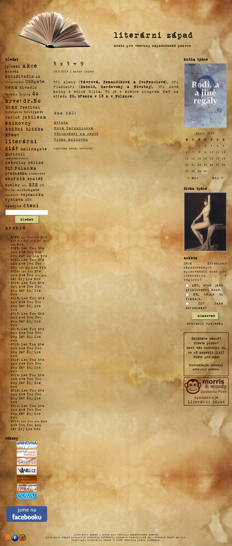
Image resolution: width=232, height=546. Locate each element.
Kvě (22, 252)
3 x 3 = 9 (68, 63)
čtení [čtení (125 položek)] (31, 205)
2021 (15, 259)
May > (217, 178)
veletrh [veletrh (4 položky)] (12, 195)
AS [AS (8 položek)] (38, 76)
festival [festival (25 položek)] (30, 106)
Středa (61, 122)
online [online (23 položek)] (36, 162)
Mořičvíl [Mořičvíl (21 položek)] (15, 154)
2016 (15, 329)
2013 (15, 375)
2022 (15, 248)
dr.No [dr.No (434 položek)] (32, 100)
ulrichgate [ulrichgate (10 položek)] (28, 190)
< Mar (193, 178)
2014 (15, 359)
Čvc (38, 252)
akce (73, 148)
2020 (15, 271)
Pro (20, 244)
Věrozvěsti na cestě (76, 133)
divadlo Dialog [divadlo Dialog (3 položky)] (18, 94)
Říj (21, 279)
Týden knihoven (71, 139)
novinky (86, 148)
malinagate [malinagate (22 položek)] (34, 148)
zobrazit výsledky (205, 323)
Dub (44, 237)
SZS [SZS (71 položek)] (33, 184)
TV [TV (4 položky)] (42, 185)
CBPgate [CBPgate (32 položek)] (35, 81)
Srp (14, 256)
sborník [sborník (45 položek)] (15, 178)
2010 (15, 421)
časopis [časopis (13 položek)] (13, 206)
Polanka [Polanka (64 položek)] (26, 168)
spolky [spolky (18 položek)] (12, 184)
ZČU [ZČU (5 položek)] (28, 200)
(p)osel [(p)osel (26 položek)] (13, 66)
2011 (15, 406)
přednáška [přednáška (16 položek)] (16, 173)
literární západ (153, 35)
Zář (22, 256)
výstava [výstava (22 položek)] (14, 199)
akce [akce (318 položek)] (29, 65)
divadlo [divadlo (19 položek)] (28, 87)
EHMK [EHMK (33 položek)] (11, 106)
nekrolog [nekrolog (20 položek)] (15, 162)
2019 (15, 283)
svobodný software (100, 537)
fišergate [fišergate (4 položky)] (13, 112)
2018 (15, 298)
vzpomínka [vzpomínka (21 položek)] (32, 194)
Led (24, 248)
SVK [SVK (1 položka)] (24, 185)
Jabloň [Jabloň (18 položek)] (12, 117)
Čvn (30, 252)
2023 (15, 237)
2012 (15, 390)
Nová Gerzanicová (74, 128)
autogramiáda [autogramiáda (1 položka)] (14, 82)
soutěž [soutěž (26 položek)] (35, 178)
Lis (36, 256)
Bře (41, 248)
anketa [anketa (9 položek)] (12, 71)
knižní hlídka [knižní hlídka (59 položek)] (24, 129)
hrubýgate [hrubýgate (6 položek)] (34, 112)
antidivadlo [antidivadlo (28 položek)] (19, 76)
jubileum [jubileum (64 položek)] (34, 117)
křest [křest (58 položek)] (12, 135)
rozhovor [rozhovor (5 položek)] (37, 173)
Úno (32, 248)
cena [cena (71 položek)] (11, 87)
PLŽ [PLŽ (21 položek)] (9, 168)
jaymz (89, 71)
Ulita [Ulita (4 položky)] (10, 190)
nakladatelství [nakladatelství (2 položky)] (17, 158)
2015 (15, 344)
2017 (15, 313)
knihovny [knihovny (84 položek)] (18, 123)
